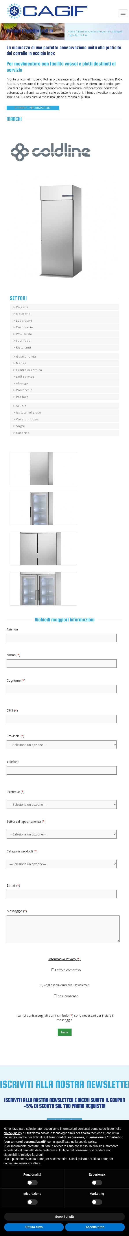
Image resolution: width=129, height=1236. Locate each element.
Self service (25, 376)
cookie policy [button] (87, 1141)
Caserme (23, 433)
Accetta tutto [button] (95, 1227)
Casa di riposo (27, 419)
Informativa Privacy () (64, 959)
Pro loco (22, 397)
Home (71, 31)
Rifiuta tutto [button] (34, 1227)
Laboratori (24, 321)
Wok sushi (24, 334)
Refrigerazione (87, 31)
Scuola (21, 406)
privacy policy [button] (13, 1133)
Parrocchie (24, 390)
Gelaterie (23, 314)
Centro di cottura (29, 370)
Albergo (22, 383)
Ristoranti (23, 347)
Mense (21, 363)
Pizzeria (22, 307)
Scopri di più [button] (64, 1216)
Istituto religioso (28, 412)
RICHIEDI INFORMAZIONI (33, 108)
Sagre (20, 426)
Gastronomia (26, 356)
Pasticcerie (24, 327)
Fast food (23, 341)
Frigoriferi (105, 31)
